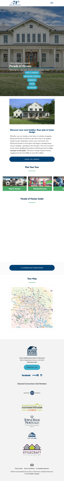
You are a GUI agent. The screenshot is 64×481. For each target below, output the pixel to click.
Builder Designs (34, 474)
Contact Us (32, 367)
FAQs (32, 84)
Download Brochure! (33, 268)
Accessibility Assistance (42, 468)
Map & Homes (32, 73)
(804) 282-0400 (32, 362)
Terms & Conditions (29, 468)
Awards (32, 80)
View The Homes (32, 159)
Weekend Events (32, 76)
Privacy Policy (19, 468)
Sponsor (32, 87)
